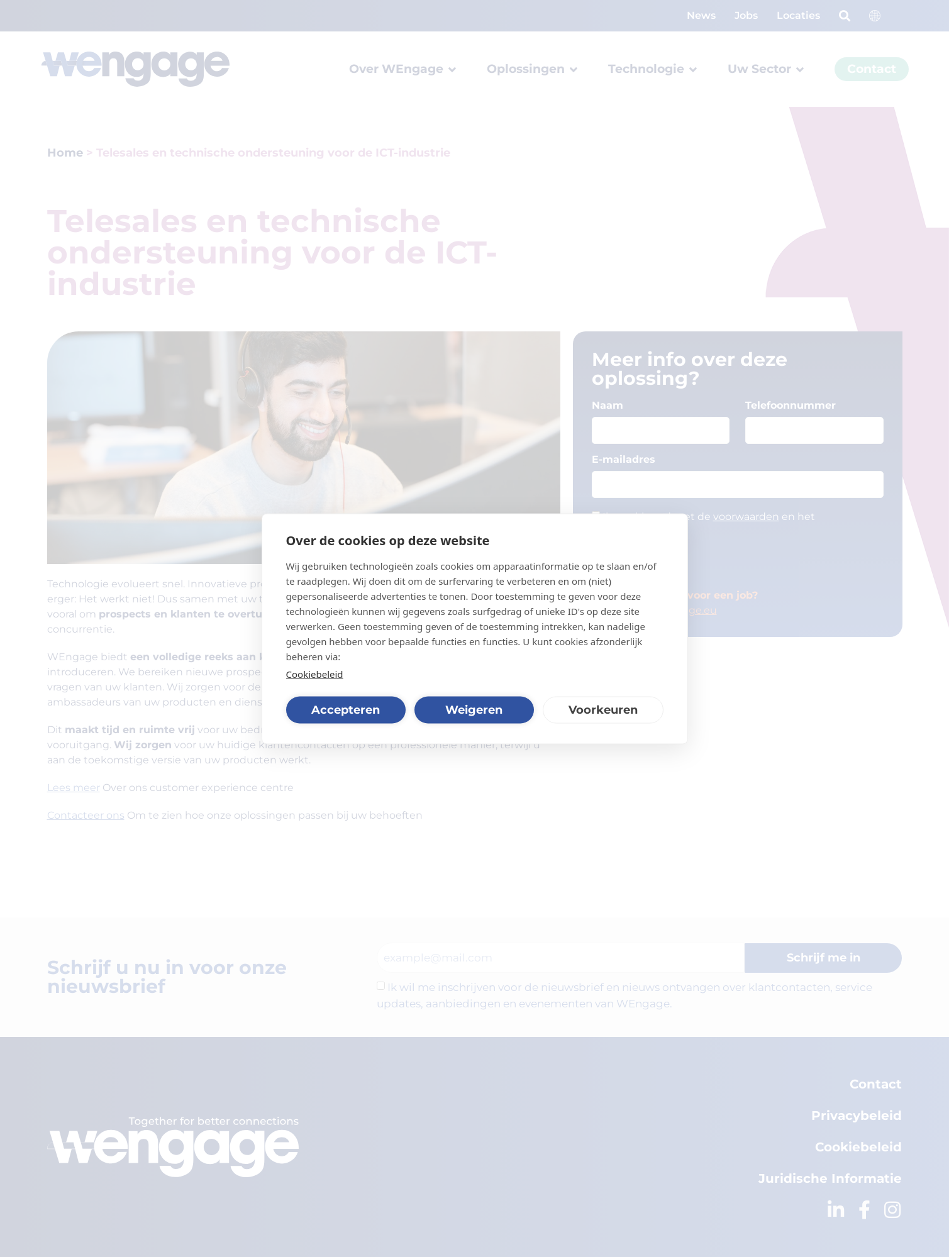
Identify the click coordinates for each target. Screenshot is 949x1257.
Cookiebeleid (314, 673)
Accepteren (345, 710)
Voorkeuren (603, 710)
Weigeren (473, 710)
